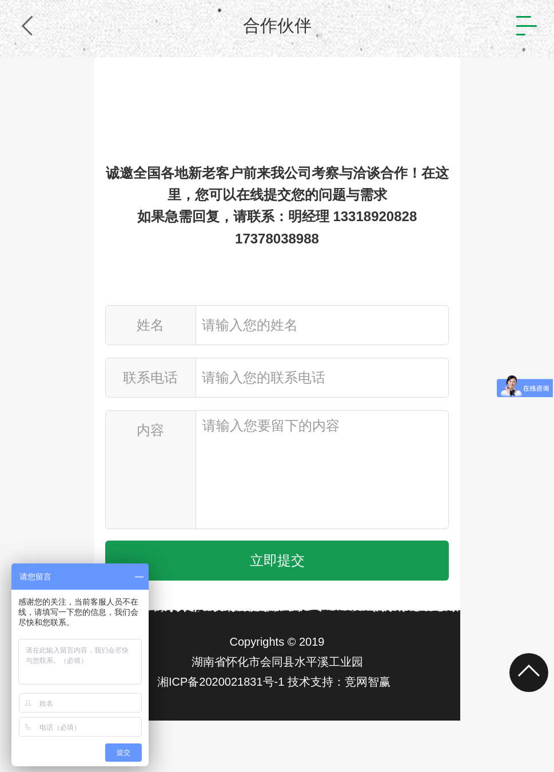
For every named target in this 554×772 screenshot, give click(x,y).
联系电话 (150, 377)
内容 (150, 430)
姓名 (150, 325)
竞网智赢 (367, 681)
